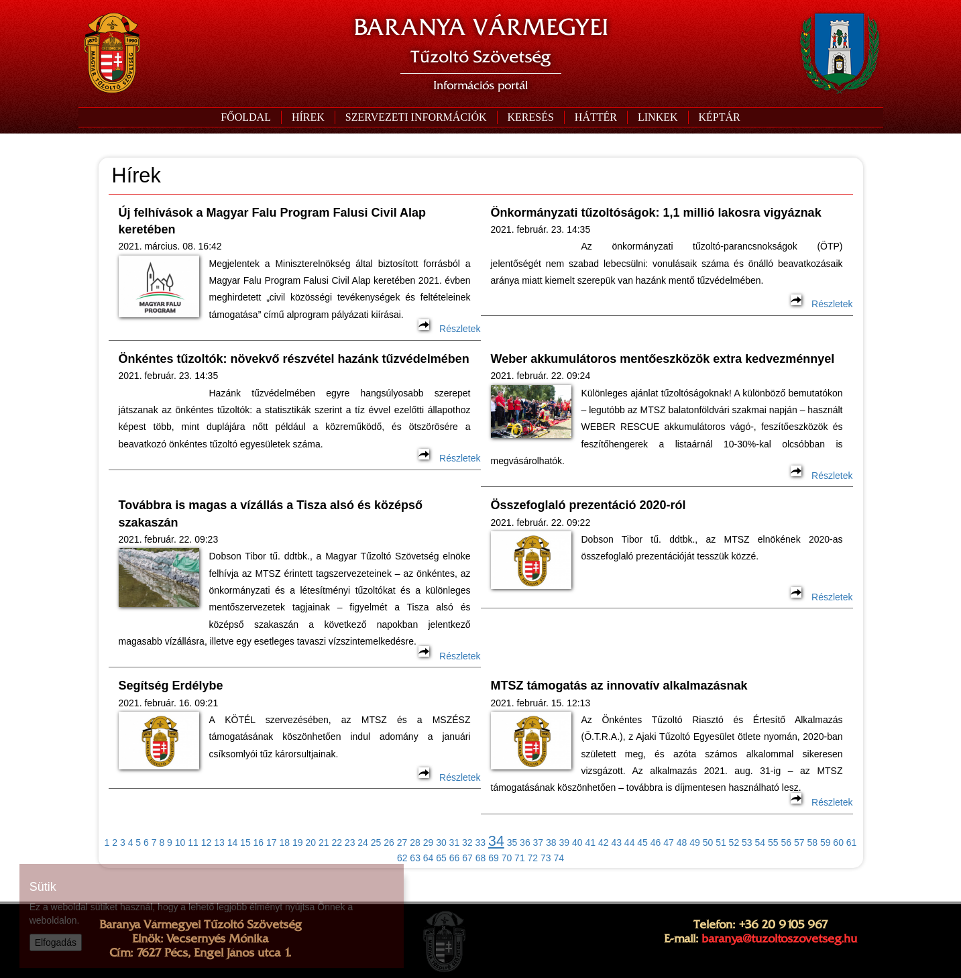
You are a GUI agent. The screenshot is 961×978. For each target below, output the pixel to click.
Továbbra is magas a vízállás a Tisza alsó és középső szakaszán (271, 513)
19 (297, 842)
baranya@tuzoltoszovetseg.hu (779, 938)
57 (799, 842)
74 (559, 858)
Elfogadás (55, 942)
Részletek (449, 328)
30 (441, 842)
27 (402, 842)
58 (812, 842)
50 (708, 842)
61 (851, 842)
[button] (416, 117)
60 (838, 842)
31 (454, 842)
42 (603, 842)
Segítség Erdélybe (171, 685)
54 (760, 842)
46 (656, 842)
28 (415, 842)
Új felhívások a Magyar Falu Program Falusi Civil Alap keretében (272, 221)
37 (538, 842)
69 (493, 858)
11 (193, 842)
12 (206, 842)
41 (590, 842)
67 (467, 858)
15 (245, 842)
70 (507, 858)
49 (694, 842)
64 (428, 858)
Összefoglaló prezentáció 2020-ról (588, 505)
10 (180, 842)
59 (825, 842)
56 (786, 842)
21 (324, 842)
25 (376, 842)
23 (350, 842)
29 (428, 842)
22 (336, 842)
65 (441, 858)
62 (402, 858)
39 (564, 842)
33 (480, 842)
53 (747, 842)
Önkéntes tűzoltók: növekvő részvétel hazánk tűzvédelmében (294, 359)
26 (389, 842)
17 (271, 842)
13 (219, 842)
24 (362, 842)
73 (546, 858)
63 (415, 858)
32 (467, 842)
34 (496, 841)
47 (668, 842)
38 (551, 842)
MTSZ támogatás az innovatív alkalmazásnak (619, 685)
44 (629, 842)
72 (533, 858)
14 (232, 842)
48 (682, 842)
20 (310, 842)
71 (519, 858)
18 (285, 842)
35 (512, 842)
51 (721, 842)
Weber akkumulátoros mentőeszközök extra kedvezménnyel (663, 359)
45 (642, 842)
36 (525, 842)
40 (577, 842)
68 (480, 858)
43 (616, 842)
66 (454, 858)
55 (773, 842)
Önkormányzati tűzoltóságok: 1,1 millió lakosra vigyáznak (656, 212)
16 (258, 842)
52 (734, 842)
